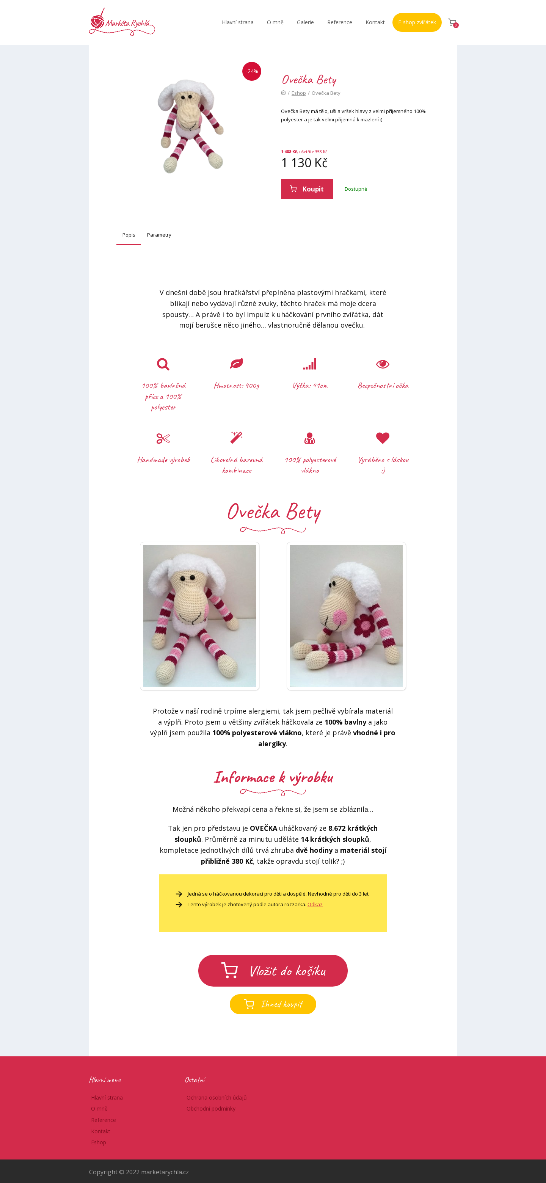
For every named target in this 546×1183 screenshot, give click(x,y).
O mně (275, 22)
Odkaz (315, 904)
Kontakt (375, 22)
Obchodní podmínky (211, 1108)
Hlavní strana (238, 22)
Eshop (299, 92)
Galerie (305, 22)
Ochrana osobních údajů (217, 1097)
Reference (339, 22)
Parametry (159, 234)
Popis (128, 234)
